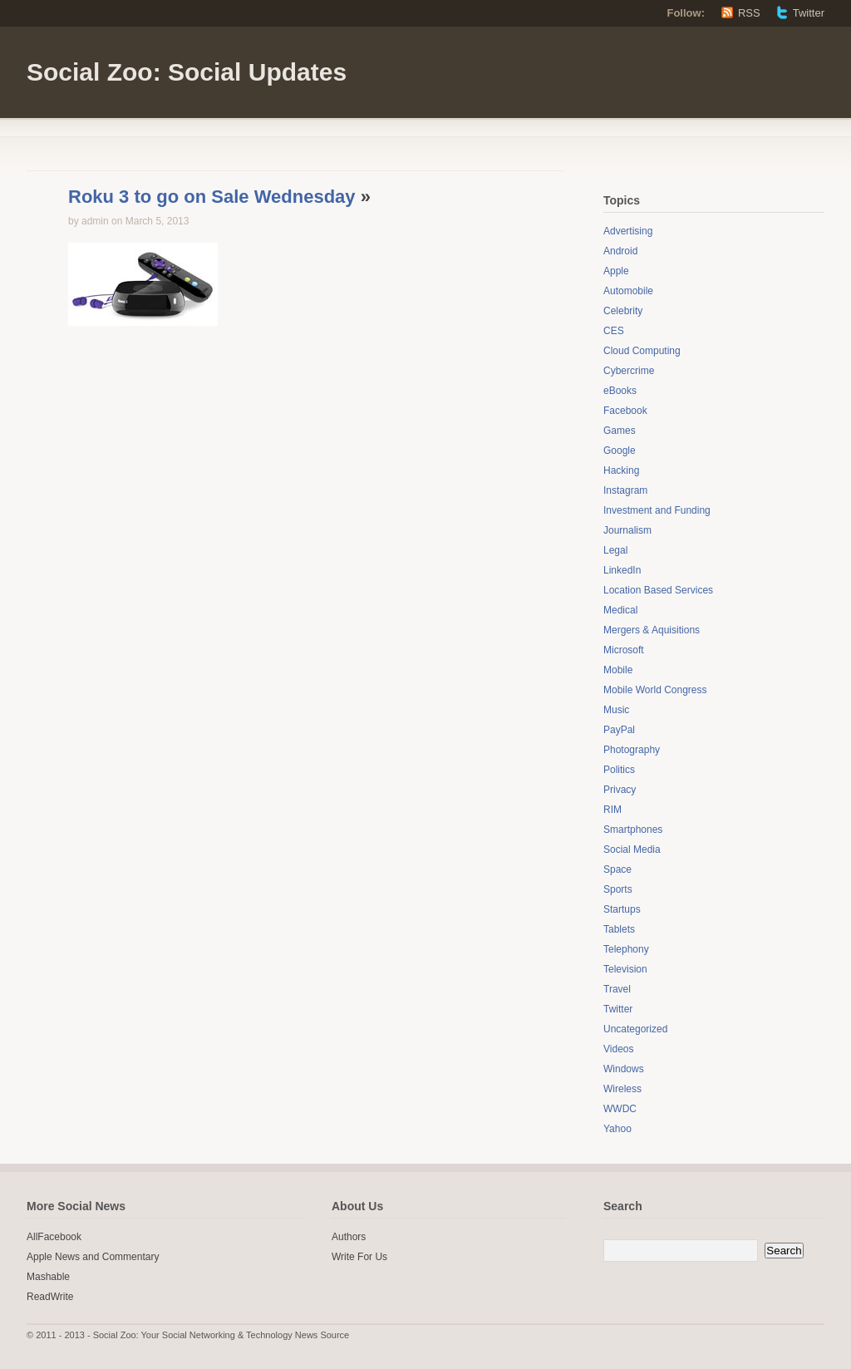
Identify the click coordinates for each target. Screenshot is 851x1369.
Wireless (622, 1089)
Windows (623, 1069)
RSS (749, 13)
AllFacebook (54, 1237)
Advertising (627, 231)
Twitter (808, 13)
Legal (615, 550)
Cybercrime (628, 371)
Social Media (632, 849)
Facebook (625, 410)
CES (613, 331)
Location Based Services (658, 590)
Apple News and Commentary (93, 1257)
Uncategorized (635, 1029)
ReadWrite (50, 1297)
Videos (618, 1049)
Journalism (627, 530)
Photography (631, 750)
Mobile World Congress (655, 690)
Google (619, 450)
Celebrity (622, 311)
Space (617, 869)
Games (619, 430)
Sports (617, 889)
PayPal (619, 730)
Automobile (628, 291)
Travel (617, 989)
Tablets (619, 929)
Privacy (619, 789)
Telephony (626, 949)
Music (616, 710)
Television (625, 969)
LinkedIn (622, 570)
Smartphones (632, 829)
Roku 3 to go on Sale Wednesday (212, 196)
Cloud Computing (642, 351)
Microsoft (623, 650)
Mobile (617, 670)
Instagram (625, 490)
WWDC (620, 1109)
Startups (622, 909)
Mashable (48, 1277)
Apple (616, 271)
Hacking (621, 470)
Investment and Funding (657, 510)
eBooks (620, 390)
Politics (619, 770)
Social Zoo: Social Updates (187, 72)
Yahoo (617, 1129)
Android (620, 251)
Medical (620, 610)
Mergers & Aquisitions (651, 630)
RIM (612, 809)
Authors (349, 1237)
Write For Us (359, 1257)
